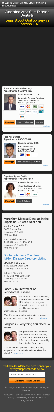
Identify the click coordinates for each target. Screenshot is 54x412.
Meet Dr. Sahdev (23, 162)
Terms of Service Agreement (28, 394)
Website (39, 122)
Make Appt (9, 122)
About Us (8, 394)
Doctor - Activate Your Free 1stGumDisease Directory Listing (25, 256)
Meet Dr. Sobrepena (25, 122)
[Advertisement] (27, 56)
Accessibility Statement (26, 397)
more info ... (46, 126)
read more (42, 318)
